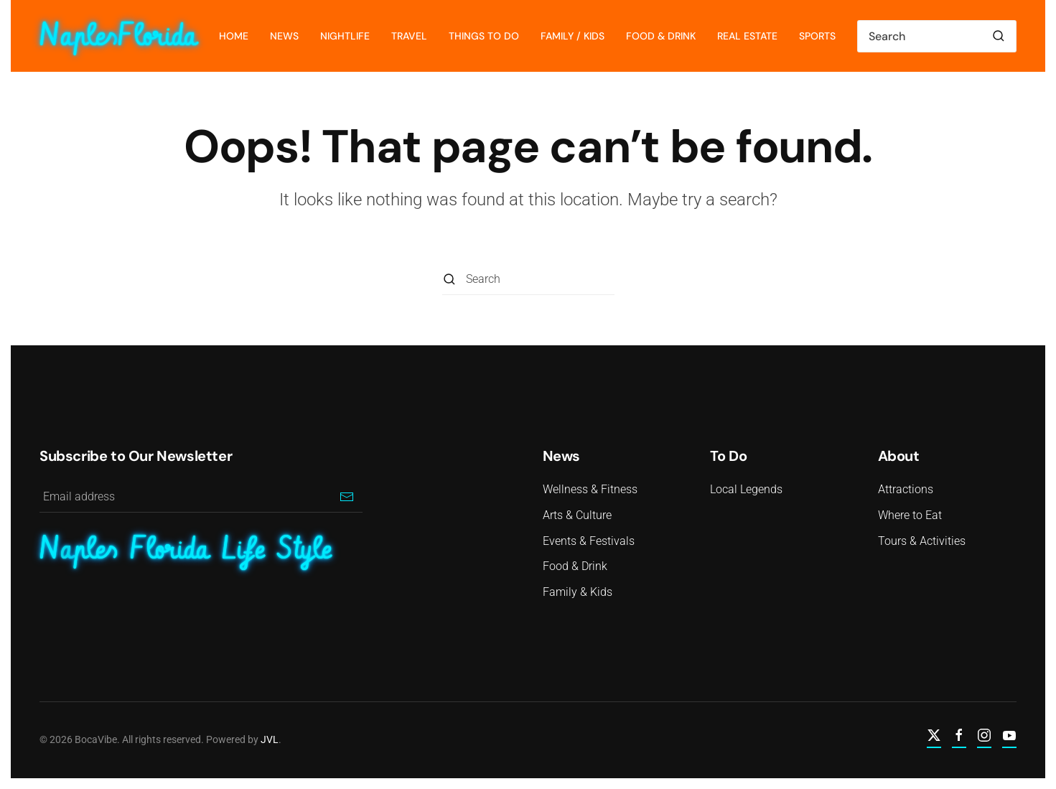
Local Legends (746, 489)
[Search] (937, 36)
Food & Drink (661, 35)
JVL (268, 739)
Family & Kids (577, 592)
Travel (409, 35)
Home (233, 35)
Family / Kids (572, 35)
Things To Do (484, 35)
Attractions (905, 489)
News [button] (284, 35)
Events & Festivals (589, 541)
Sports (817, 35)
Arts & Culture (577, 515)
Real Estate (747, 35)
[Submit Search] (999, 36)
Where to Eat (910, 515)
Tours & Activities (922, 541)
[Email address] (201, 496)
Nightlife (345, 35)
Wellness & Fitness (590, 489)
